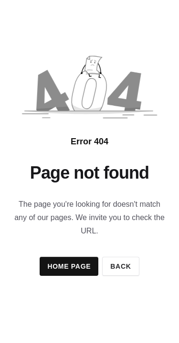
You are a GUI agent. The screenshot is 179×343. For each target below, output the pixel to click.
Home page (69, 266)
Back (120, 266)
